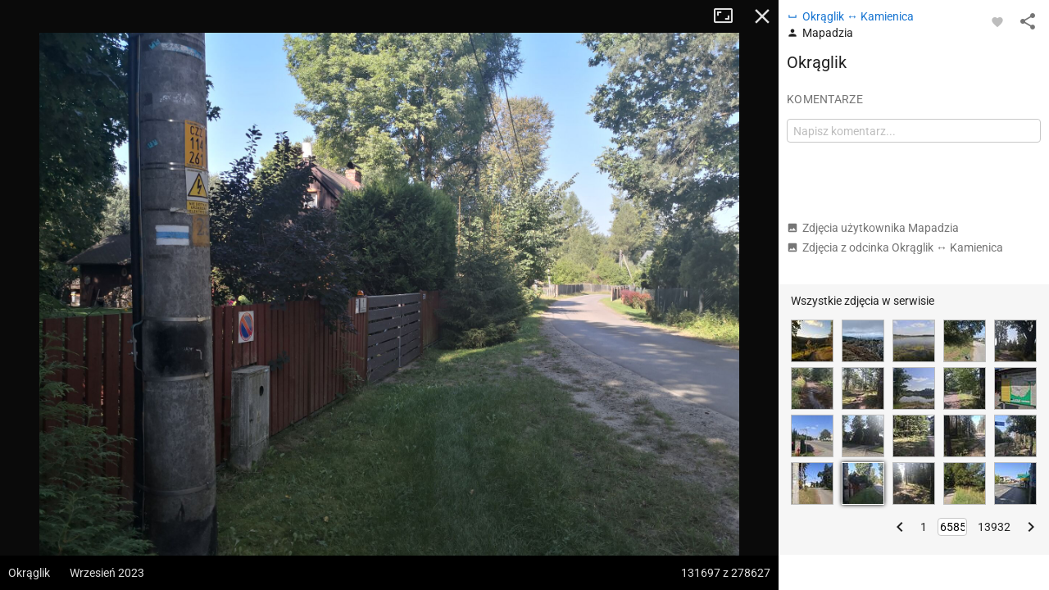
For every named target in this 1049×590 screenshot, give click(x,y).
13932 (994, 526)
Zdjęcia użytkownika (873, 227)
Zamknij (762, 16)
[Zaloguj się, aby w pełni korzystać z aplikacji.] (997, 21)
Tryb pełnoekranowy (729, 16)
